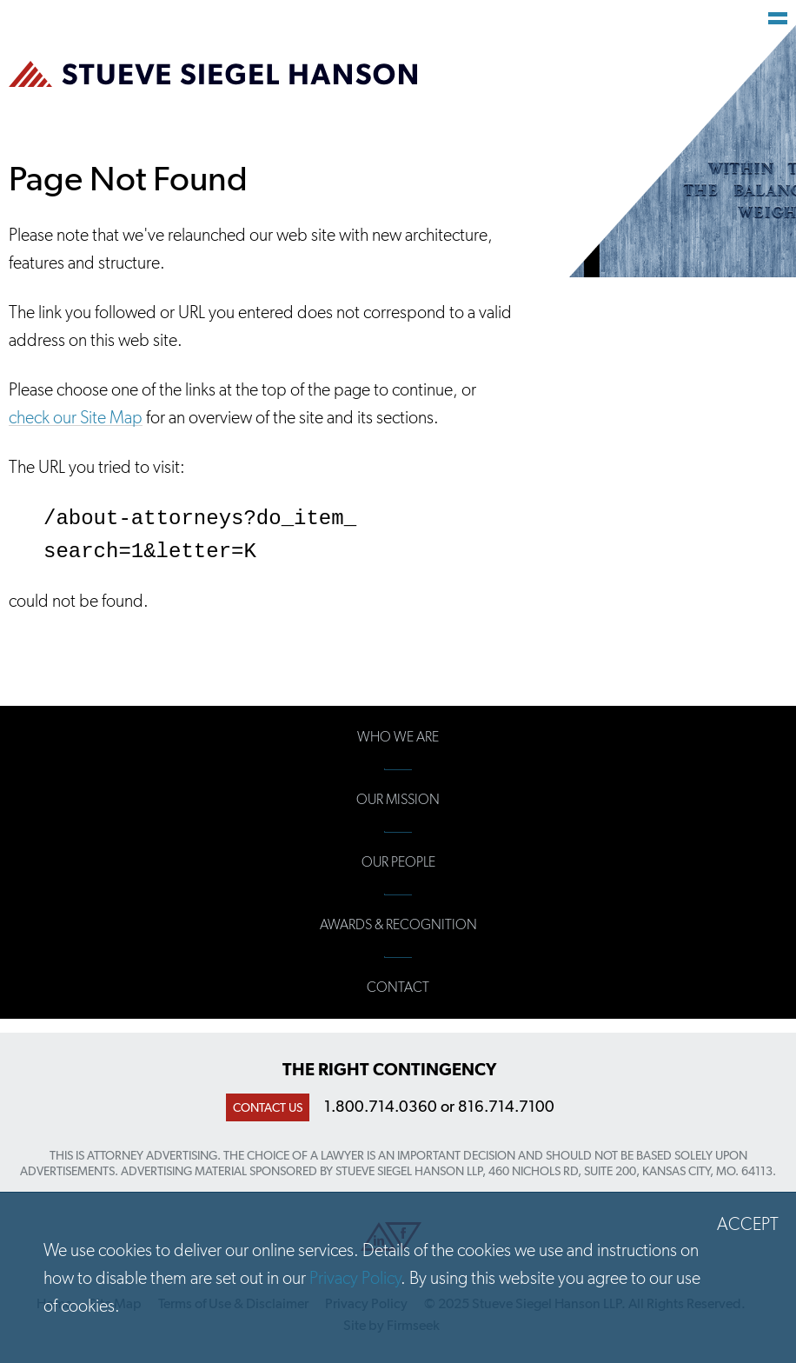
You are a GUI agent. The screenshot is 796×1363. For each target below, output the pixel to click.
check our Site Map (76, 417)
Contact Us (267, 1107)
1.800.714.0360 (380, 1106)
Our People (398, 862)
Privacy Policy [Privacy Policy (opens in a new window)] (355, 1277)
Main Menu (777, 18)
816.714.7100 (506, 1106)
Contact (398, 987)
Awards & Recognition (398, 924)
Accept (748, 1223)
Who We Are (398, 736)
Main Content (337, 22)
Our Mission (398, 799)
